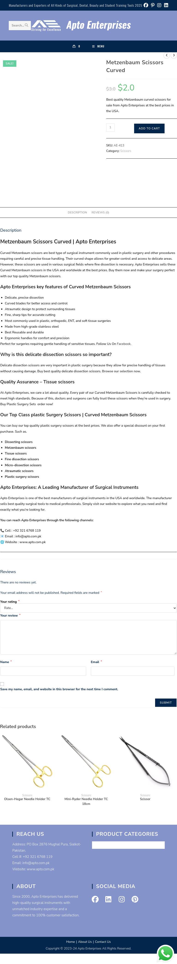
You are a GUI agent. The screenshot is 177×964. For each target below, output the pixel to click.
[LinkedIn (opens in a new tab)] (165, 5)
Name (6, 662)
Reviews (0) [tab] (100, 212)
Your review (10, 615)
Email (96, 662)
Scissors (125, 151)
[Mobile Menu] (98, 46)
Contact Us (103, 942)
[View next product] (174, 55)
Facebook (123, 344)
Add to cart (149, 128)
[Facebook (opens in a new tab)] (146, 5)
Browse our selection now (121, 371)
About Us (85, 942)
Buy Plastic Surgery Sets (18, 404)
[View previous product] (166, 55)
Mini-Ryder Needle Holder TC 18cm (86, 801)
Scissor (145, 799)
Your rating (9, 601)
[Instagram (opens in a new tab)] (159, 5)
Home (70, 942)
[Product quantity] (110, 127)
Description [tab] (77, 212)
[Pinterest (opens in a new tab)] (153, 5)
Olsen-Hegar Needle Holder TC (27, 799)
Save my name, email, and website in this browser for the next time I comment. (59, 689)
